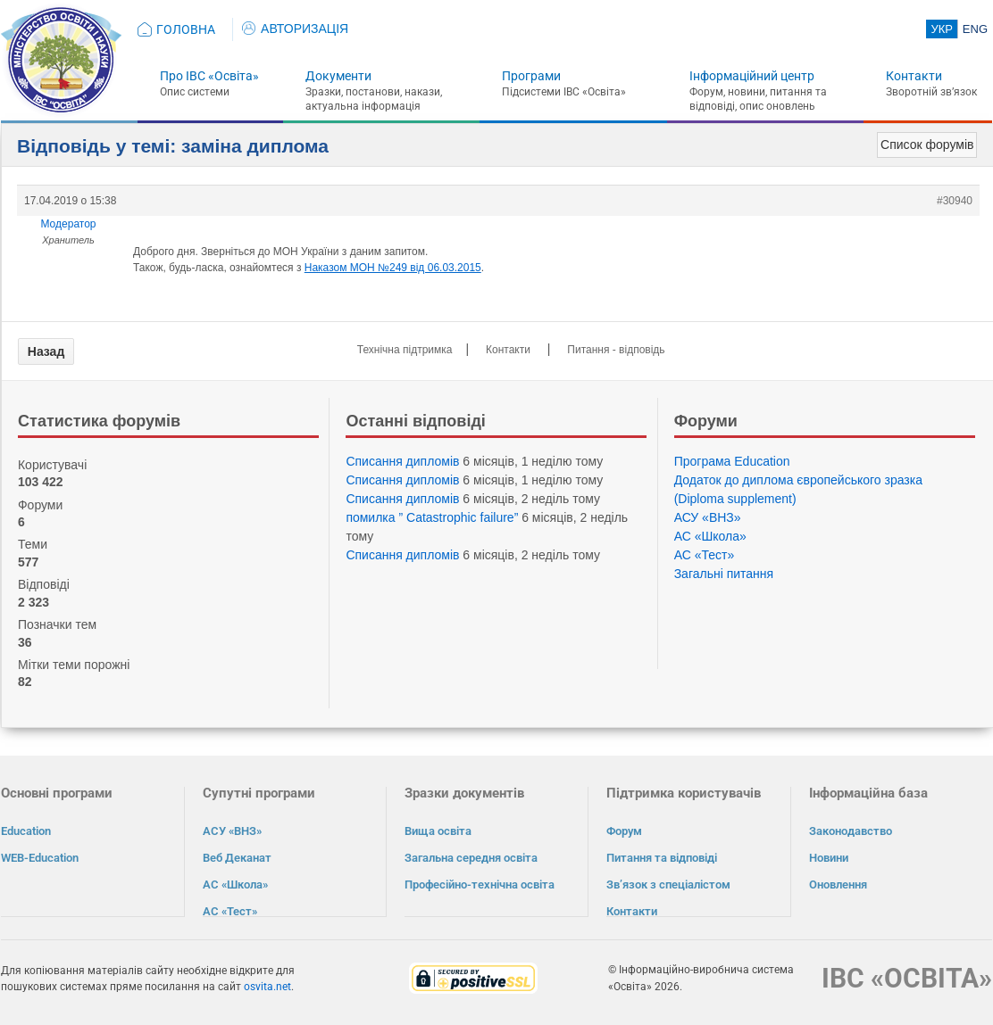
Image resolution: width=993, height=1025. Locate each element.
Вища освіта (438, 831)
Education (26, 831)
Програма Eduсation (732, 461)
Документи (338, 76)
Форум (624, 831)
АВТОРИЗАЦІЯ (295, 28)
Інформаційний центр (751, 76)
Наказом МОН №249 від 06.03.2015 (393, 267)
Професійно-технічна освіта (480, 884)
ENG (975, 29)
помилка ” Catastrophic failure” (432, 517)
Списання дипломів (402, 461)
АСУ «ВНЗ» (707, 517)
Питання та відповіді (661, 857)
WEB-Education (40, 857)
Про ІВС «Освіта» (209, 76)
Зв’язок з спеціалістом (668, 884)
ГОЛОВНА (185, 29)
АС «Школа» (710, 536)
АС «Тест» (704, 555)
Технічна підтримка (405, 349)
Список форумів (926, 144)
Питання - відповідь (615, 349)
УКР (941, 29)
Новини (828, 857)
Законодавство (850, 831)
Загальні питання (724, 573)
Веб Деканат (237, 857)
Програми (531, 76)
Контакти (914, 76)
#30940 (954, 200)
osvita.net (267, 986)
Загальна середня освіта (471, 857)
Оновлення (838, 884)
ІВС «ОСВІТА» (907, 977)
